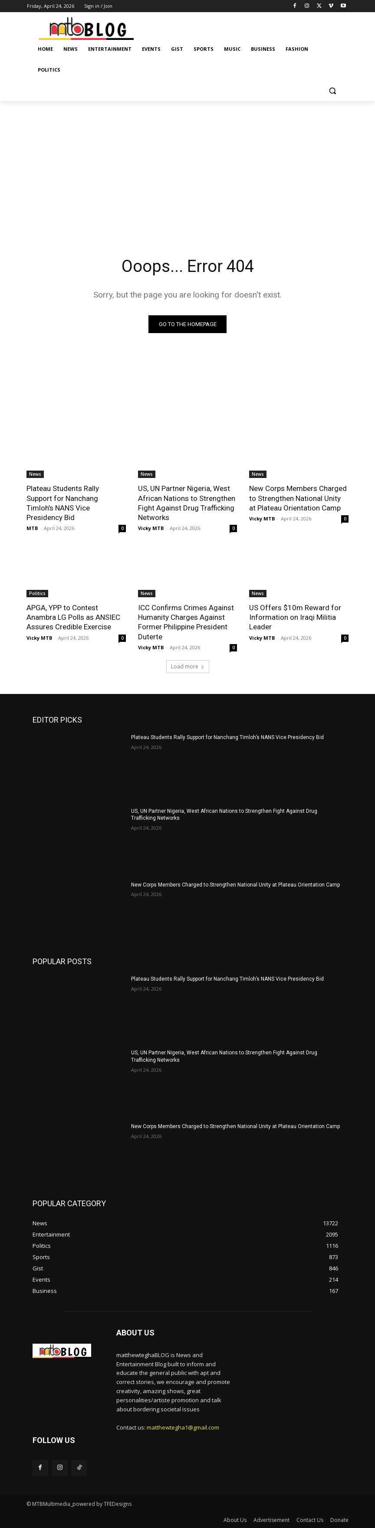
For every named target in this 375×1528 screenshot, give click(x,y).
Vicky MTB (151, 528)
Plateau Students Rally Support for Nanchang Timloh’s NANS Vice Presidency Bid (227, 737)
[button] (332, 91)
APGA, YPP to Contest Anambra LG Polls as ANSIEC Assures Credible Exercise (73, 617)
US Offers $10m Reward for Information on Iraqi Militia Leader (295, 617)
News (35, 474)
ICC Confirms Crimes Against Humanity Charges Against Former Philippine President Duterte (186, 622)
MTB (32, 528)
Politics (37, 593)
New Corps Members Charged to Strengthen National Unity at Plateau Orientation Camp (298, 498)
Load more (187, 666)
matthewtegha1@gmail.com (183, 1427)
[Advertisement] (187, 166)
